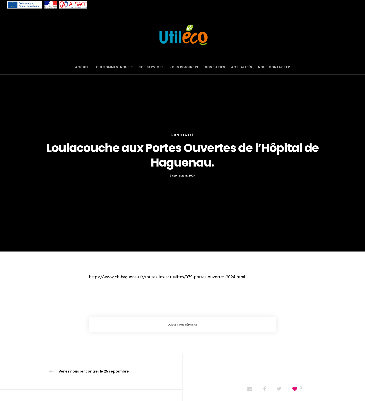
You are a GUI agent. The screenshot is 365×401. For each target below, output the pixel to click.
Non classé (182, 135)
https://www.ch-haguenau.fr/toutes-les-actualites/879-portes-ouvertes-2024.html (167, 276)
